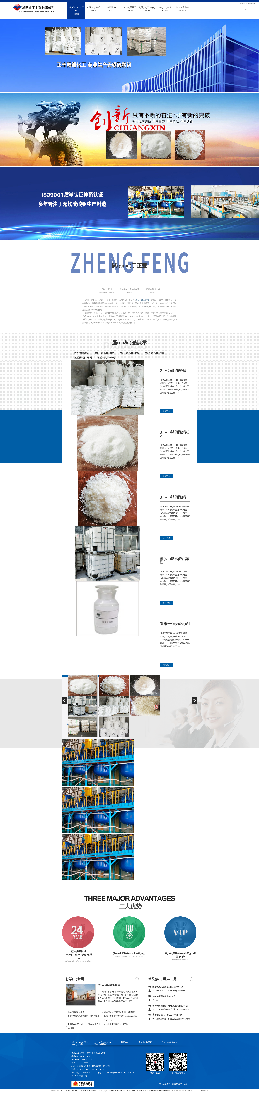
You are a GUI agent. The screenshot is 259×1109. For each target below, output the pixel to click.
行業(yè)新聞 (75, 979)
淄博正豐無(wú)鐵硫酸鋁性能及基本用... (84, 1016)
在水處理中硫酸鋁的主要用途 (116, 1024)
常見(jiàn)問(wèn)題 (162, 979)
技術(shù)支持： (165, 1084)
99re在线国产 (187, 1091)
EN (246, 9)
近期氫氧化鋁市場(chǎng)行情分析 (167, 987)
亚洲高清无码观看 (150, 1091)
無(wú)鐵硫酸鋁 (142, 300)
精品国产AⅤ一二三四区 (132, 1091)
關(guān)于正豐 (129, 265)
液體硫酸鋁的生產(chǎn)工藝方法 (167, 1015)
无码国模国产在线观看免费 (169, 1091)
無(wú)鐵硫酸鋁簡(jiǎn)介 (163, 996)
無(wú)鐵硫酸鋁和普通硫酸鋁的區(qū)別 (170, 1006)
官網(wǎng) (155, 1073)
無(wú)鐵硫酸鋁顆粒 (129, 353)
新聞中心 (125, 1042)
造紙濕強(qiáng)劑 (83, 357)
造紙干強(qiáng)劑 (106, 357)
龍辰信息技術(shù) (180, 1084)
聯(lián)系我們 (100, 1044)
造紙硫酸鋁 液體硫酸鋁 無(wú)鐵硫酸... (120, 1012)
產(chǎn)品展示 (129, 342)
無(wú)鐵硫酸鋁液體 (154, 353)
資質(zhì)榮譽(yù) (169, 1042)
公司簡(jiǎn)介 (105, 1042)
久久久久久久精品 (200, 1091)
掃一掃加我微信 (178, 1073)
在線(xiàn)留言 (78, 1044)
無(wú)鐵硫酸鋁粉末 (104, 353)
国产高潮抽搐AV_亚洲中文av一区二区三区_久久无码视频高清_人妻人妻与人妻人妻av (86, 1091)
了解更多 (166, 411)
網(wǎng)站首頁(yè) (80, 1042)
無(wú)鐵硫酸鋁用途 (109, 985)
